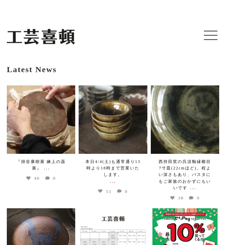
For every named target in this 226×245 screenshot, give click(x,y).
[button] (210, 35)
